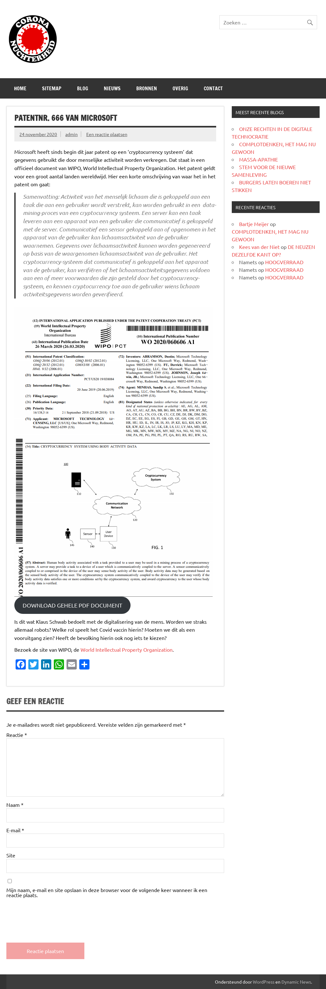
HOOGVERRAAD (284, 262)
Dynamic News (296, 982)
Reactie (16, 734)
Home (20, 88)
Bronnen (146, 88)
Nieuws (112, 88)
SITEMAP (51, 88)
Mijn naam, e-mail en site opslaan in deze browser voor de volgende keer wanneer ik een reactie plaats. (106, 892)
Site (10, 855)
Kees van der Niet (259, 247)
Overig (180, 88)
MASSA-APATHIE (258, 159)
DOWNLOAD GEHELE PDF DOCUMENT (72, 605)
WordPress (263, 982)
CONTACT (213, 88)
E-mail (15, 830)
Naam (15, 804)
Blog (82, 88)
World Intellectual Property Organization (127, 649)
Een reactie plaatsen (106, 134)
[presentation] (54, 915)
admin (71, 134)
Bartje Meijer (254, 224)
